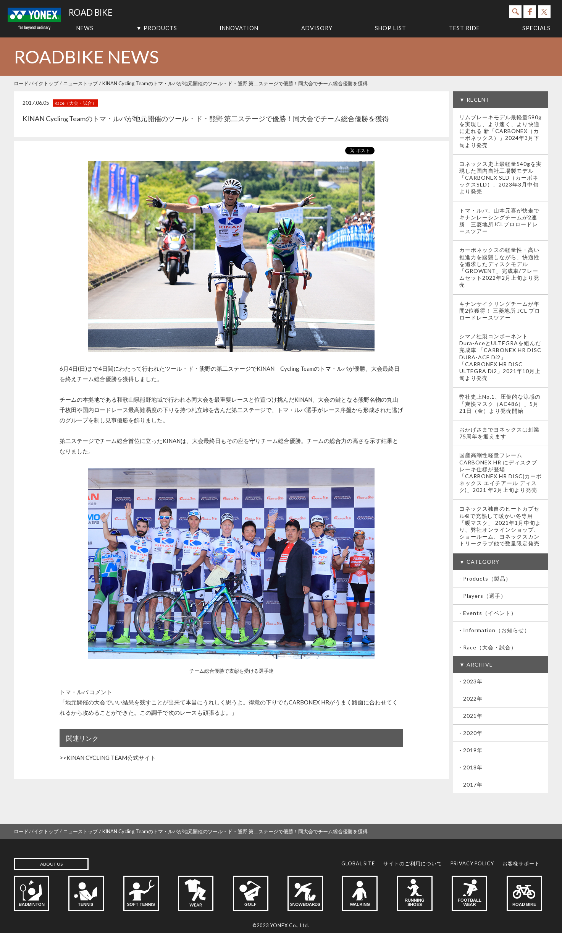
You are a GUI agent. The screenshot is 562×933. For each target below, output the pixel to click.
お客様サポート (521, 863)
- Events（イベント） (488, 613)
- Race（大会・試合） (488, 647)
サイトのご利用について (412, 863)
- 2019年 (471, 750)
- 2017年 (471, 784)
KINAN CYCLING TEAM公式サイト (111, 757)
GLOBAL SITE (358, 863)
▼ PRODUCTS (156, 28)
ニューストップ (80, 83)
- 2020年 (471, 733)
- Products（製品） (485, 578)
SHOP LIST (390, 28)
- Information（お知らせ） (494, 630)
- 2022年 (471, 698)
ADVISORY (317, 28)
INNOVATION (239, 28)
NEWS (85, 28)
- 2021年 (471, 715)
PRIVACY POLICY (472, 863)
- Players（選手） (482, 595)
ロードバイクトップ (36, 83)
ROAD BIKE (91, 12)
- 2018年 (471, 767)
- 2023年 (471, 681)
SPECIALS (536, 28)
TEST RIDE (464, 28)
